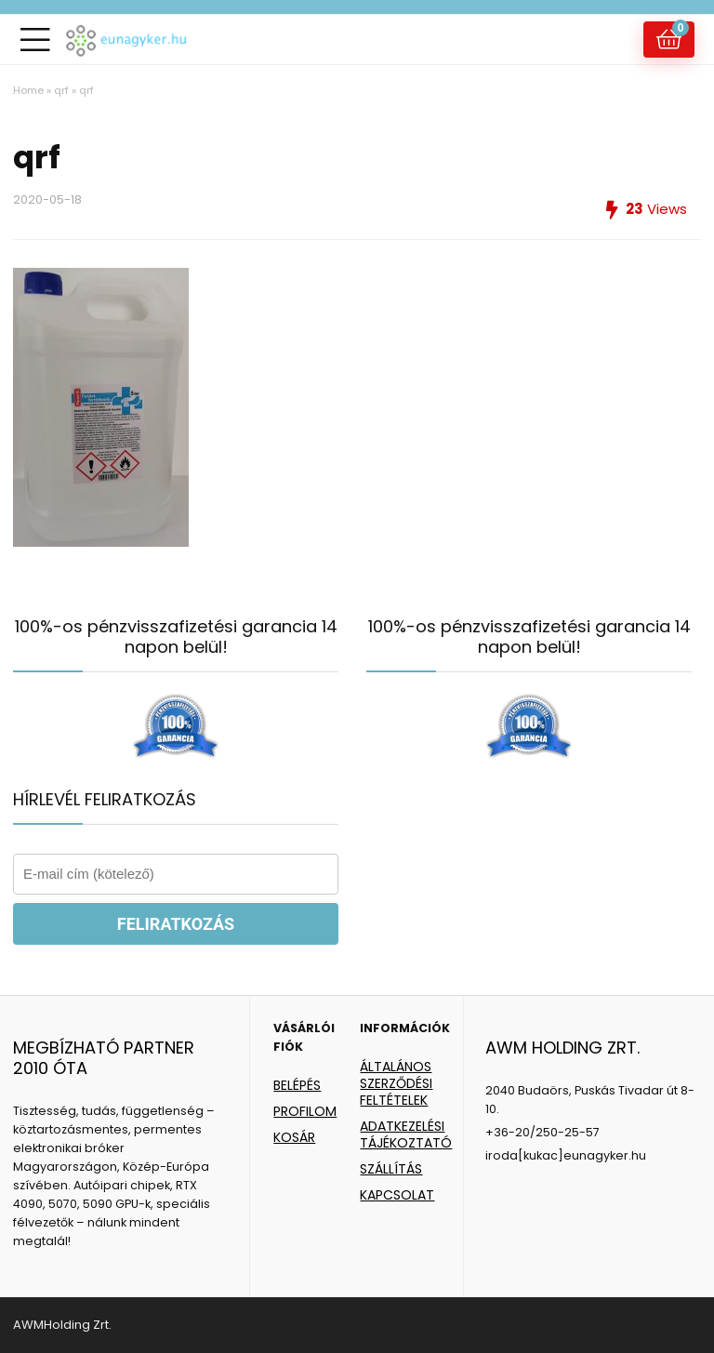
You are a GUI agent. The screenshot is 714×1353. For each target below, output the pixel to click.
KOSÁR (294, 1137)
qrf (61, 90)
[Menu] (35, 39)
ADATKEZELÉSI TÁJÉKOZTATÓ (406, 1134)
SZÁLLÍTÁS (391, 1169)
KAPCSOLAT (397, 1195)
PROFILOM (305, 1111)
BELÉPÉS (297, 1085)
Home (28, 90)
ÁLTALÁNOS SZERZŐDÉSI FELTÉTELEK (396, 1083)
